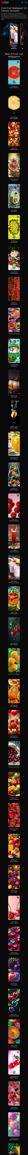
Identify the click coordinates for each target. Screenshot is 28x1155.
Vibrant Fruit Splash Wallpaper (14, 489)
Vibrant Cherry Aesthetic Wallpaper (14, 953)
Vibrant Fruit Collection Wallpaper (14, 798)
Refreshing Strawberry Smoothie (14, 582)
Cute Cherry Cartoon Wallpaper (14, 922)
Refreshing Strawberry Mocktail (14, 551)
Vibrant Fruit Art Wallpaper (14, 984)
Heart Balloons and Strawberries (14, 736)
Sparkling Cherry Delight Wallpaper (14, 1077)
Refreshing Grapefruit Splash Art (14, 87)
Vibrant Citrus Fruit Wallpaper (14, 1046)
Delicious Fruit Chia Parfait (14, 396)
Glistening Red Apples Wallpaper (14, 644)
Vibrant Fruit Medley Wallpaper (14, 148)
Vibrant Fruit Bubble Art (14, 333)
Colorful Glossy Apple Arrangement (14, 1139)
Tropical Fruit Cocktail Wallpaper (14, 272)
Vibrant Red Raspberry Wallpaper (14, 520)
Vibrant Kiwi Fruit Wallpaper (14, 241)
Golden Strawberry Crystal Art (14, 179)
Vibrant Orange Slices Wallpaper (14, 705)
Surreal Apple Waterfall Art (14, 210)
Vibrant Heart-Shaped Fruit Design (14, 1015)
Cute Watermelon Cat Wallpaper (14, 365)
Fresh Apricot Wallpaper (14, 674)
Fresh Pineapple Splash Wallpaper (14, 117)
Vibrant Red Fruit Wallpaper (14, 303)
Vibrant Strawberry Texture (14, 829)
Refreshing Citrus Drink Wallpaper (14, 458)
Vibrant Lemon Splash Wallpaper (14, 427)
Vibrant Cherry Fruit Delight (14, 891)
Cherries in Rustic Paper (14, 767)
